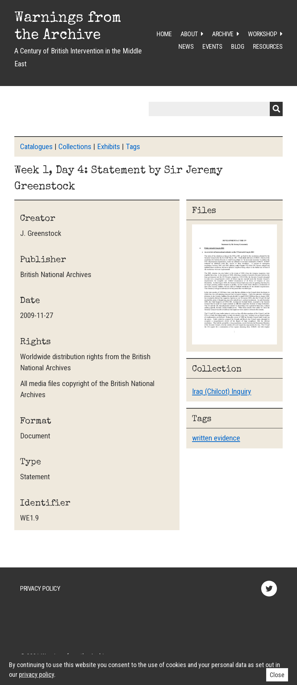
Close (277, 675)
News (185, 46)
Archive (223, 34)
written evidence (216, 438)
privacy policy (36, 674)
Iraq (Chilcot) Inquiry (221, 391)
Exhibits (108, 146)
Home (164, 34)
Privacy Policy (40, 588)
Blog (237, 46)
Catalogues (36, 146)
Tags (133, 146)
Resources (268, 46)
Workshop (262, 34)
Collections (74, 146)
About (189, 34)
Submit (276, 109)
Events (212, 46)
